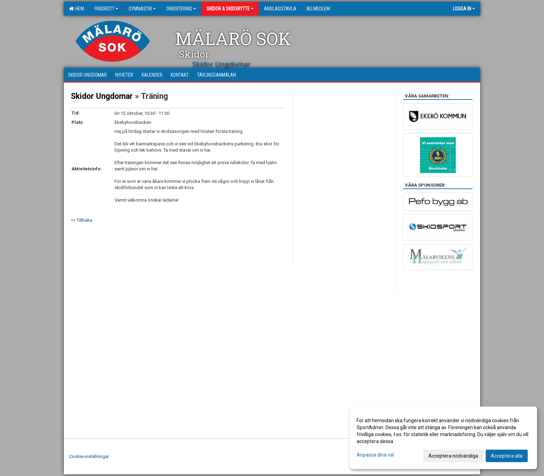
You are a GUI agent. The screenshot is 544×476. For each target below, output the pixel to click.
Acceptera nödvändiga (453, 456)
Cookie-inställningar (89, 456)
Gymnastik (142, 8)
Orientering (181, 8)
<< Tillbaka (81, 220)
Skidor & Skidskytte (230, 8)
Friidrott (106, 8)
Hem (76, 8)
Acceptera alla (506, 456)
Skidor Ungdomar (102, 96)
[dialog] (443, 438)
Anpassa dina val (375, 455)
